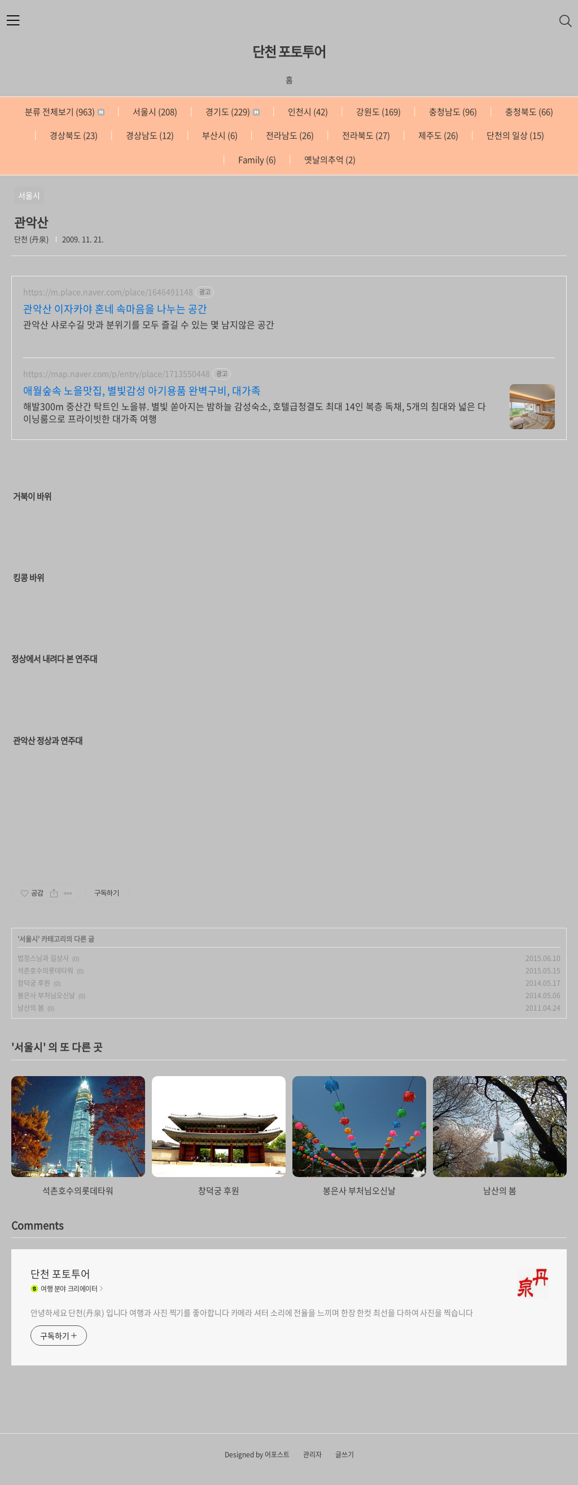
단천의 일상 (514, 135)
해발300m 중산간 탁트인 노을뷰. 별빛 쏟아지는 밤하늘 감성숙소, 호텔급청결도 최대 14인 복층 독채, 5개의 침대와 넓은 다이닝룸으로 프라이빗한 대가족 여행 (254, 412)
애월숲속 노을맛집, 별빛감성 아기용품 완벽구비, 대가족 (142, 391)
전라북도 (365, 135)
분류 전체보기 (64, 111)
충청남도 (452, 111)
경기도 (232, 111)
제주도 (437, 135)
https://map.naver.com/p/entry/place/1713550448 (116, 373)
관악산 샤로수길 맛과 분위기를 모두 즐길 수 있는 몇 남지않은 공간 (148, 324)
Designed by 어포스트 (257, 1454)
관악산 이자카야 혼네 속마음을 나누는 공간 (115, 309)
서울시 (154, 111)
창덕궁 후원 (33, 983)
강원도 (377, 111)
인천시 (307, 111)
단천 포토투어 (289, 51)
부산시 (219, 135)
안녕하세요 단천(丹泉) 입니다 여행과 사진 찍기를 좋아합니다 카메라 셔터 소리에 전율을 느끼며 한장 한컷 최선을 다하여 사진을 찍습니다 (251, 1312)
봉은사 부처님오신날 (46, 995)
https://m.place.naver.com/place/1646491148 (108, 292)
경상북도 (73, 135)
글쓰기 (344, 1454)
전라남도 (289, 135)
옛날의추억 (329, 159)
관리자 (312, 1454)
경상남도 (149, 135)
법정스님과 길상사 (43, 958)
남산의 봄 (30, 1008)
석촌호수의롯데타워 (45, 971)
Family (256, 159)
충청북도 (528, 111)
